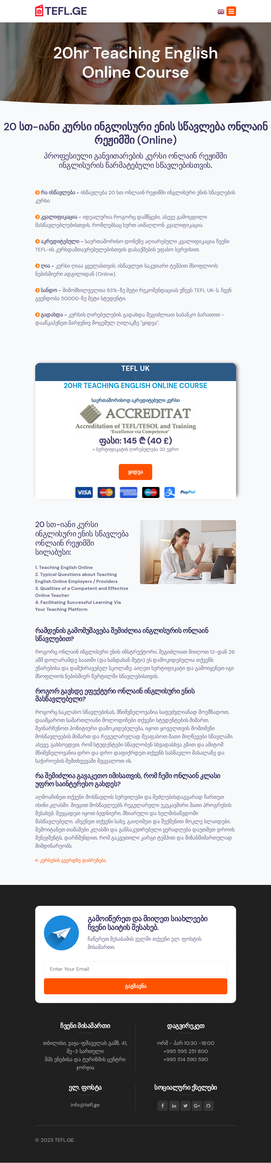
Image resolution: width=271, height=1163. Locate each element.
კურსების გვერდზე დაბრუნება (70, 860)
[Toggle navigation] (231, 11)
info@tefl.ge (85, 1105)
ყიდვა (135, 475)
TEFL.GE (61, 11)
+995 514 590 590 (185, 1059)
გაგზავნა (135, 986)
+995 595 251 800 (185, 1051)
